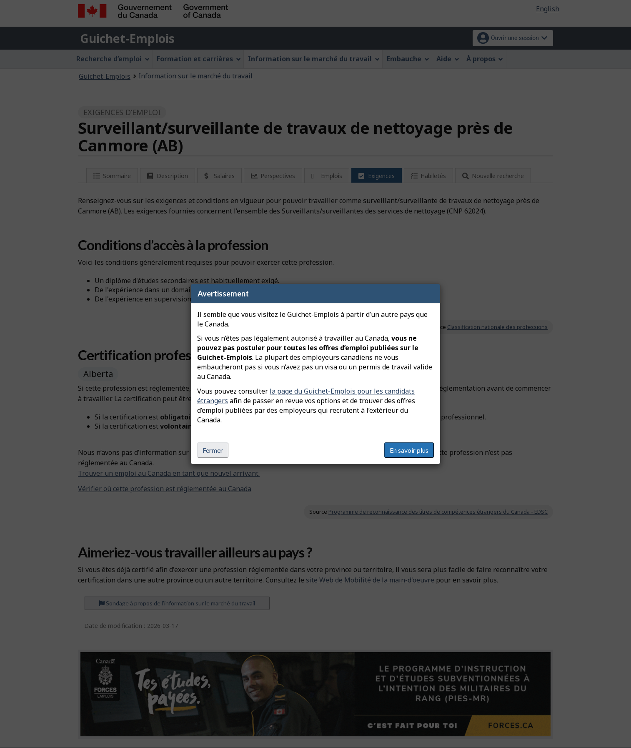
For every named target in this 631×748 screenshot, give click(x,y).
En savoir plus (409, 450)
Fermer (213, 450)
